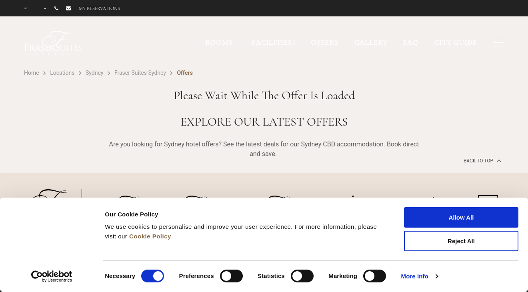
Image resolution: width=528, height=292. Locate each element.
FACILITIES (272, 42)
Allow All (461, 217)
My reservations (99, 8)
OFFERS (324, 42)
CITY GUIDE (455, 42)
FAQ (410, 42)
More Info (414, 276)
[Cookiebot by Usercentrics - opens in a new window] (52, 276)
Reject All (461, 241)
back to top (482, 160)
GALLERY (371, 42)
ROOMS (218, 42)
